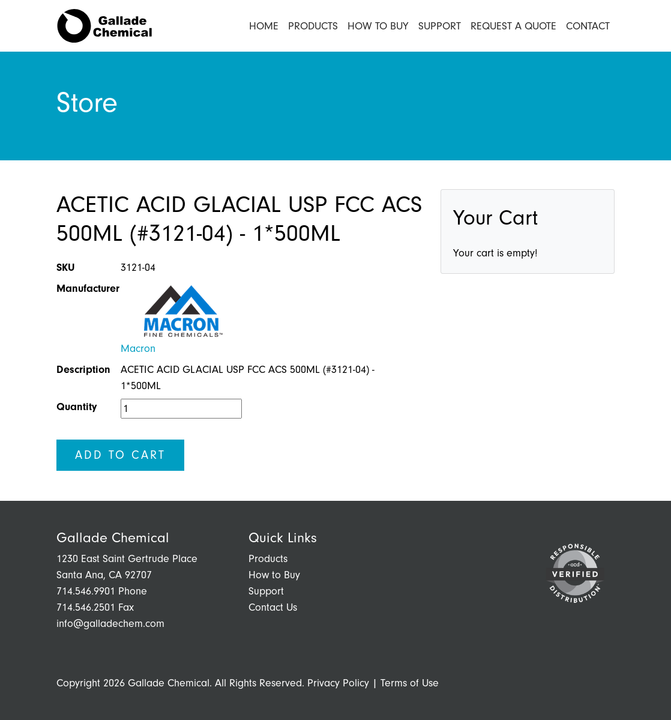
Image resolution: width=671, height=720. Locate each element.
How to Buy (378, 26)
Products (313, 26)
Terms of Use (410, 683)
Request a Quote (513, 26)
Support (439, 26)
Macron (138, 348)
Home (263, 26)
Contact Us (272, 607)
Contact (588, 26)
